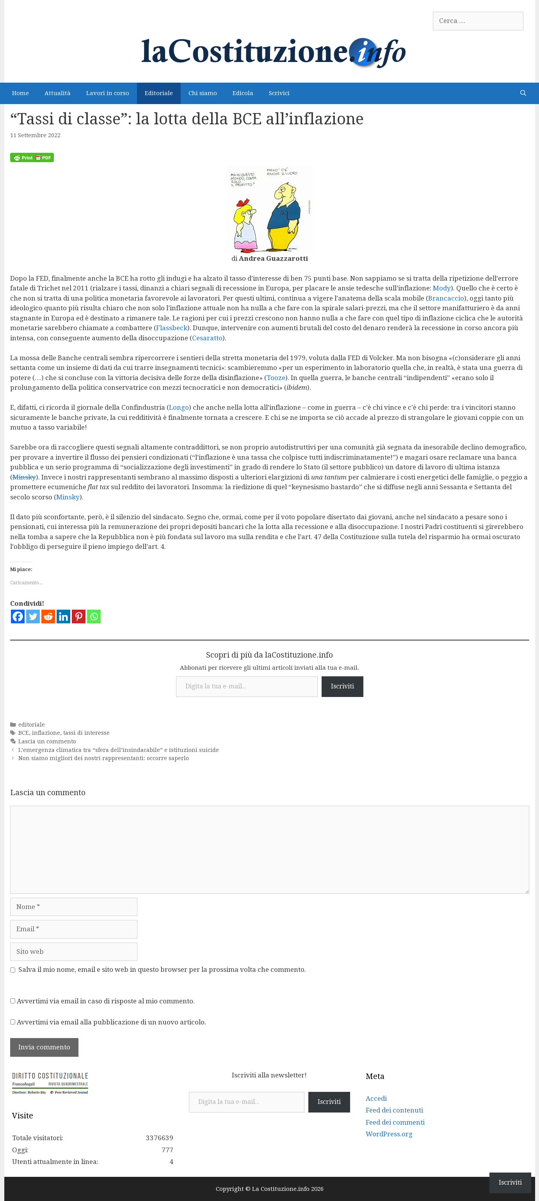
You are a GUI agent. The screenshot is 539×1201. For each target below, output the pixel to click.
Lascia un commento (47, 741)
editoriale (31, 725)
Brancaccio (446, 298)
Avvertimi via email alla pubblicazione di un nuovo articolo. (111, 1022)
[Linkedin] (63, 616)
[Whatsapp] (94, 616)
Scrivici (279, 93)
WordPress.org (389, 1134)
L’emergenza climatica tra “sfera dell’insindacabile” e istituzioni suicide (118, 750)
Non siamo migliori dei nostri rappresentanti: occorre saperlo (103, 758)
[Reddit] (48, 616)
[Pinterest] (78, 616)
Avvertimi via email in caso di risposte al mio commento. (106, 1001)
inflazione (46, 733)
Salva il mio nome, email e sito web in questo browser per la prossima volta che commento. (162, 969)
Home (20, 93)
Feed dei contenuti (394, 1110)
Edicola (243, 93)
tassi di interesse (86, 733)
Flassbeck (171, 328)
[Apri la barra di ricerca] (523, 93)
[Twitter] (33, 616)
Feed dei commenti (395, 1122)
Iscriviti (342, 686)
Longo (179, 407)
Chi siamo (203, 93)
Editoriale (159, 93)
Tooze (276, 378)
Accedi (376, 1098)
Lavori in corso (107, 93)
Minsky (24, 477)
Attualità (57, 93)
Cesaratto (207, 338)
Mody (442, 288)
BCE (23, 733)
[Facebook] (18, 616)
